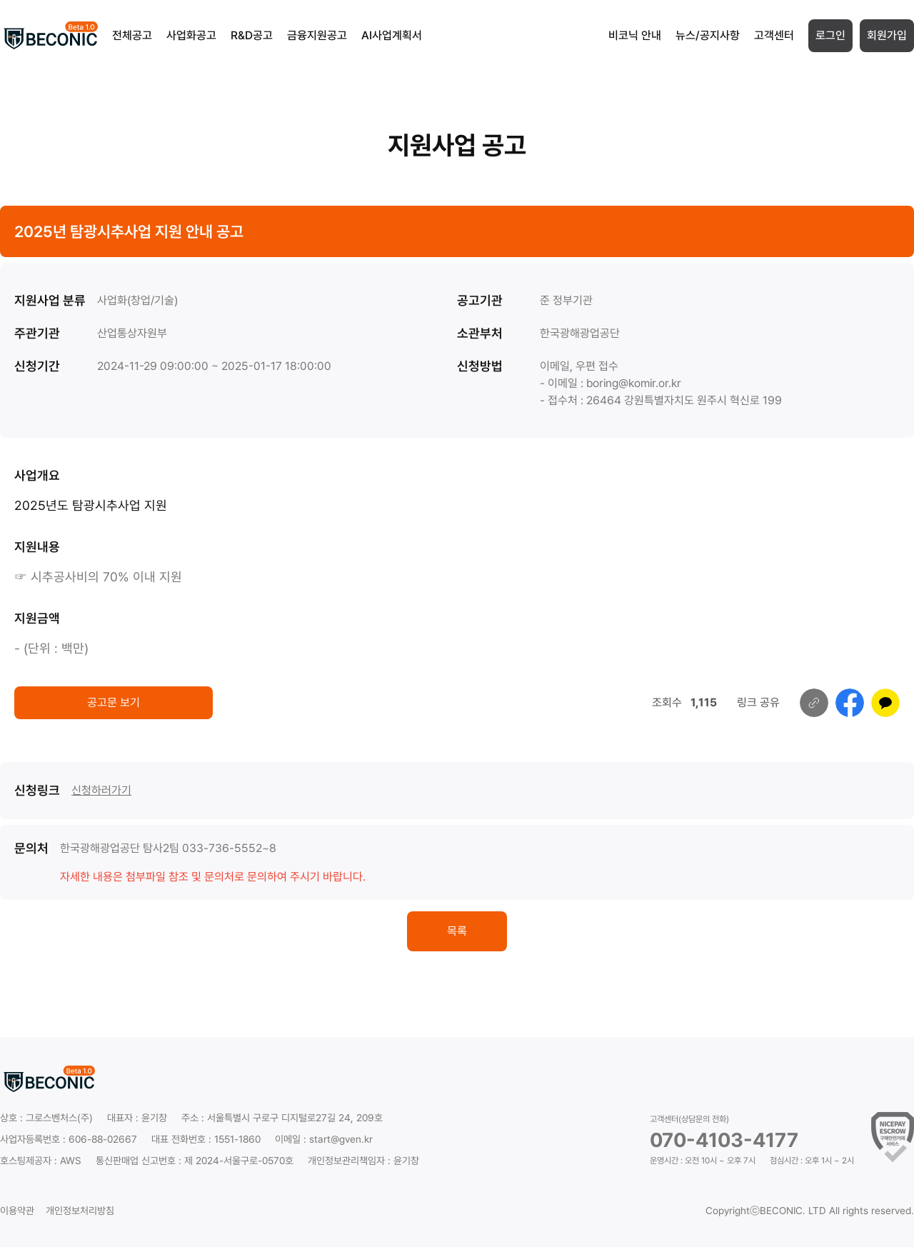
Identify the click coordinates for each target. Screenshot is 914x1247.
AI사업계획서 (391, 35)
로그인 (830, 35)
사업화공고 (191, 35)
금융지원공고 (317, 35)
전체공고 (132, 35)
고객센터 (774, 35)
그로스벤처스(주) (59, 1117)
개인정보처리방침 (80, 1210)
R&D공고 (252, 35)
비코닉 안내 (634, 35)
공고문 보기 (113, 702)
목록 (457, 931)
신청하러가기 (101, 790)
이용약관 (17, 1210)
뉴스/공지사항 (708, 35)
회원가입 (887, 35)
